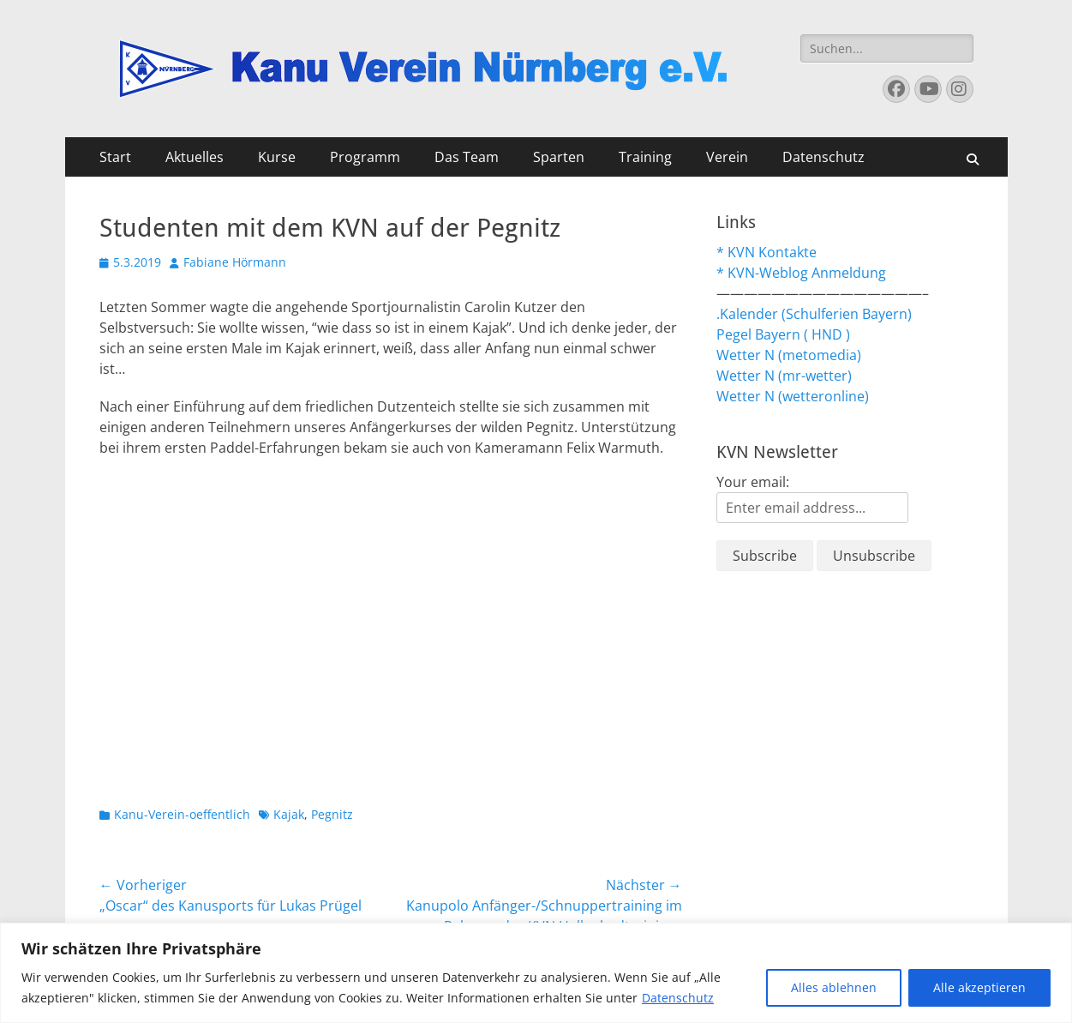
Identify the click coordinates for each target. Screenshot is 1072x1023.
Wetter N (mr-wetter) (784, 375)
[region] (536, 973)
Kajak (288, 814)
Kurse (277, 156)
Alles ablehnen (834, 987)
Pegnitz (332, 814)
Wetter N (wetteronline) (792, 396)
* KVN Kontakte (766, 252)
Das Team (466, 156)
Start (115, 156)
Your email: (752, 481)
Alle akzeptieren (979, 987)
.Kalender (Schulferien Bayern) (814, 313)
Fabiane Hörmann (234, 262)
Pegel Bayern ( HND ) (783, 334)
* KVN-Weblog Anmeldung (801, 272)
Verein (727, 156)
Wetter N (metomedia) (788, 355)
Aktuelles (194, 156)
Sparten (558, 156)
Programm (365, 156)
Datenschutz (678, 998)
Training (645, 156)
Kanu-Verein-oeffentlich (182, 814)
